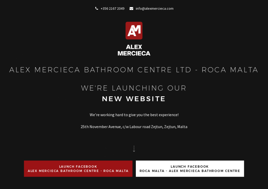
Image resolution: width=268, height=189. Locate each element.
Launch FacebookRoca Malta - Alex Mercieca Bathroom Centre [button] (189, 179)
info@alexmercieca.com (152, 8)
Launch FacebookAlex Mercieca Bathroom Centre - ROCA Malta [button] (79, 179)
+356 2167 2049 (109, 8)
